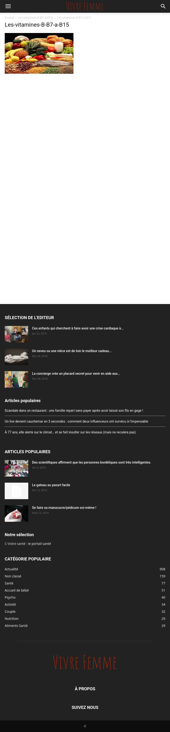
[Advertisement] (85, 111)
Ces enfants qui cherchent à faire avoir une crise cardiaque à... (78, 328)
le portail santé (39, 543)
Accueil (9, 18)
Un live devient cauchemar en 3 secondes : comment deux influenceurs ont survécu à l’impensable (76, 421)
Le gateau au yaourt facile (51, 485)
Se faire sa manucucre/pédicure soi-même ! (64, 508)
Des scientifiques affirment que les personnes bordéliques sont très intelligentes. (91, 462)
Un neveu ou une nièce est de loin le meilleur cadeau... (72, 351)
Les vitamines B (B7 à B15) (36, 18)
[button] (8, 6)
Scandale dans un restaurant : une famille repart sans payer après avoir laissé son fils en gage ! (74, 410)
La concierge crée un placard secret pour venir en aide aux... (76, 373)
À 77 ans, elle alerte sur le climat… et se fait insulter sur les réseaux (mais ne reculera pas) (70, 432)
